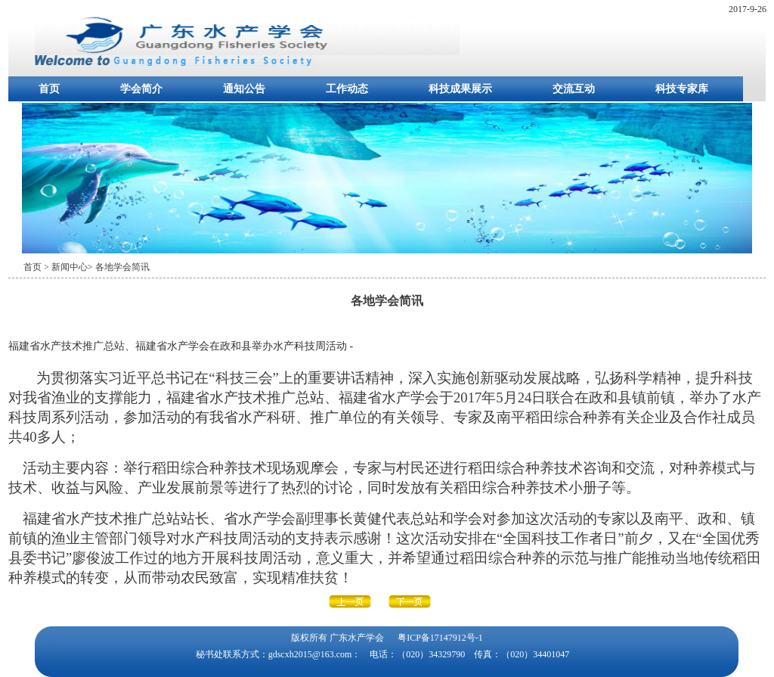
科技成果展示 (460, 89)
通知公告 (244, 89)
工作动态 (347, 89)
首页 (49, 89)
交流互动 (574, 89)
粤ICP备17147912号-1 (440, 637)
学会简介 (141, 89)
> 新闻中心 (66, 267)
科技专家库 (681, 89)
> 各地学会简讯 (119, 267)
